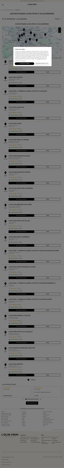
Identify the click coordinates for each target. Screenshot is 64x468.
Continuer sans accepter (20, 60)
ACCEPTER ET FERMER (24, 63)
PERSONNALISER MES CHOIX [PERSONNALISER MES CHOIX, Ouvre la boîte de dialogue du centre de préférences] (42, 63)
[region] (32, 56)
